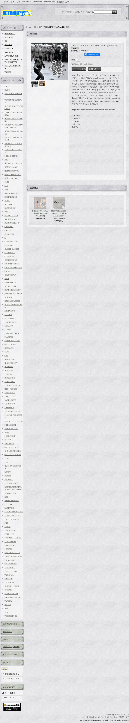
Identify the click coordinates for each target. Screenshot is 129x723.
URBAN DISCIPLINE (12, 597)
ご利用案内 (66, 12)
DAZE (6, 279)
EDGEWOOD (9, 311)
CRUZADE (8, 271)
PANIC (7, 458)
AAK (6, 189)
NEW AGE (8, 440)
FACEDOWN (9, 318)
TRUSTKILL (9, 582)
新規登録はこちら (12, 674)
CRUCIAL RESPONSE (13, 268)
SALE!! (7, 86)
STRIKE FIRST (10, 542)
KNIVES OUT (9, 393)
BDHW (7, 201)
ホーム (28, 27)
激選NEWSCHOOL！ (12, 175)
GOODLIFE (9, 348)
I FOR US (8, 374)
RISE (6, 497)
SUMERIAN (9, 545)
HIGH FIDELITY (11, 363)
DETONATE (9, 297)
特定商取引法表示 (10, 624)
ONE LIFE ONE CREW (13, 451)
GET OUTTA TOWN (12, 341)
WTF (6, 612)
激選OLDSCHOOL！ (12, 178)
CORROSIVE (9, 253)
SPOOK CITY (9, 530)
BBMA (7, 212)
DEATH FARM (10, 286)
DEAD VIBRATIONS (12, 290)
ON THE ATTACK (11, 447)
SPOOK (7, 527)
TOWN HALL (9, 567)
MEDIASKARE (10, 425)
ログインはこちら (12, 678)
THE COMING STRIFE (13, 556)
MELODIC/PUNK (11, 156)
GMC (6, 352)
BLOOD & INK (10, 208)
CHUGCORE (9, 234)
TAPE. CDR (9, 48)
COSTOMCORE (10, 260)
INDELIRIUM (9, 382)
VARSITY (8, 601)
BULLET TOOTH (11, 216)
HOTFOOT (8, 367)
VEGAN (7, 605)
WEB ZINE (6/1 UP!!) (11, 647)
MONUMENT (9, 436)
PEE (6, 462)
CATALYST (8, 227)
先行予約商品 (9, 34)
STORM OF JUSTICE (12, 538)
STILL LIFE (9, 534)
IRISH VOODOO (10, 389)
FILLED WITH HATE (12, 333)
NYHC (7, 90)
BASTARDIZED (10, 197)
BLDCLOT (8, 204)
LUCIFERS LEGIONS (12, 411)
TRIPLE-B (8, 579)
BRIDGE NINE (10, 219)
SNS (6, 523)
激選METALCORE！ (12, 171)
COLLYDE (8, 245)
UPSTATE (8, 590)
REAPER (7, 476)
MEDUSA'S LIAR (11, 429)
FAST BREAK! (10, 322)
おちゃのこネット (122, 714)
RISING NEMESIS (11, 501)
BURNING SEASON (12, 223)
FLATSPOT (8, 337)
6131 (6, 186)
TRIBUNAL (9, 575)
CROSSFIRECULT (11, 264)
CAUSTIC (8, 230)
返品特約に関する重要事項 (82, 64)
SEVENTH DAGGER (12, 515)
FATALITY (8, 326)
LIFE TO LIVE (10, 396)
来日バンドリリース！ (13, 163)
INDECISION (9, 378)
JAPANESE (8, 37)
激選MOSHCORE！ (12, 167)
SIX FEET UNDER (11, 519)
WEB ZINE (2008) (10, 654)
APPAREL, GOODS (12, 56)
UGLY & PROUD (11, 594)
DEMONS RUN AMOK (13, 293)
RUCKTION (9, 508)
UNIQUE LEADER (11, 586)
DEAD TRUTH (10, 282)
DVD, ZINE (8, 52)
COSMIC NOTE (10, 256)
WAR (6, 608)
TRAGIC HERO (10, 571)
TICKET (7, 72)
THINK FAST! (9, 560)
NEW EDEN (9, 444)
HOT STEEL (9, 370)
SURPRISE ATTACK (12, 553)
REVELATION (10, 493)
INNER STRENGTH (12, 385)
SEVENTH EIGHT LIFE (13, 512)
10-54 (6, 182)
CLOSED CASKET (11, 249)
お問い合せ (79, 12)
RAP (6, 160)
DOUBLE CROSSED (12, 301)
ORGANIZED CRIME (12, 455)
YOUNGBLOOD (10, 616)
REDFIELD (8, 480)
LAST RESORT (10, 400)
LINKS (5, 639)
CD (5, 41)
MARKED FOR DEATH (13, 421)
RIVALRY (8, 504)
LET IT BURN (9, 404)
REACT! (7, 472)
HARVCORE (9, 359)
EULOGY (8, 315)
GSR (6, 356)
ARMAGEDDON (11, 193)
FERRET (7, 329)
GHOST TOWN (10, 344)
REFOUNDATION (11, 483)
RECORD (8, 45)
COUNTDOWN (10, 275)
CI (5, 238)
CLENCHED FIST (11, 241)
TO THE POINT (10, 564)
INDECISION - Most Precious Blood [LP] (40, 213)
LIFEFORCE (9, 408)
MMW (6, 432)
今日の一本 (7, 632)
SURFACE (8, 549)
